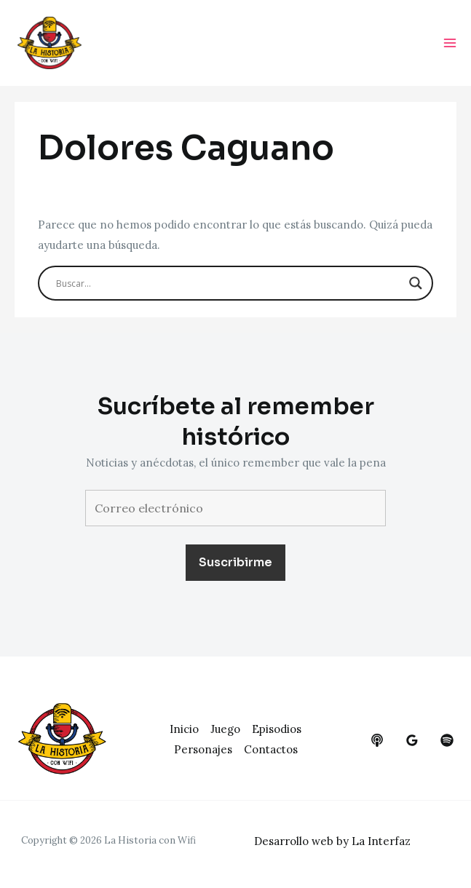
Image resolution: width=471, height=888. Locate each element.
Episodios (276, 729)
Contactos (271, 749)
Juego (225, 729)
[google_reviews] (412, 740)
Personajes (203, 749)
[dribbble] (447, 740)
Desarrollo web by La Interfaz (332, 841)
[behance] (377, 740)
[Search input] (229, 283)
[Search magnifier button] (415, 283)
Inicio (184, 729)
